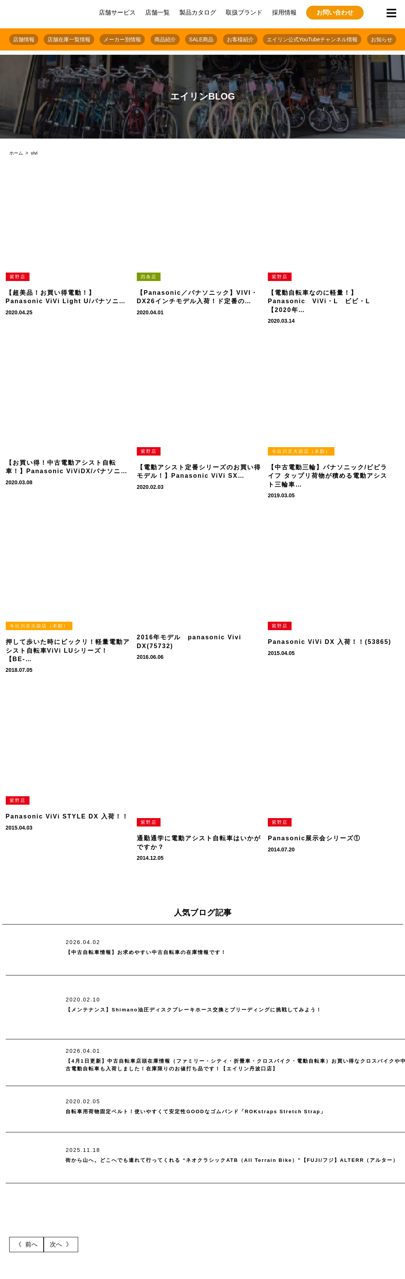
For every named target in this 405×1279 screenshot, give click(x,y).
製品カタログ (197, 12)
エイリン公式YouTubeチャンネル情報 (312, 39)
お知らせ (381, 39)
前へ (31, 1244)
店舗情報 (23, 39)
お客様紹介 (240, 39)
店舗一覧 (157, 12)
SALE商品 (201, 39)
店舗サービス (117, 12)
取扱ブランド (244, 12)
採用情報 (284, 12)
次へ (56, 1244)
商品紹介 (165, 39)
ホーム (16, 153)
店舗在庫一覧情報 (69, 39)
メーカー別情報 (122, 39)
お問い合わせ (334, 12)
